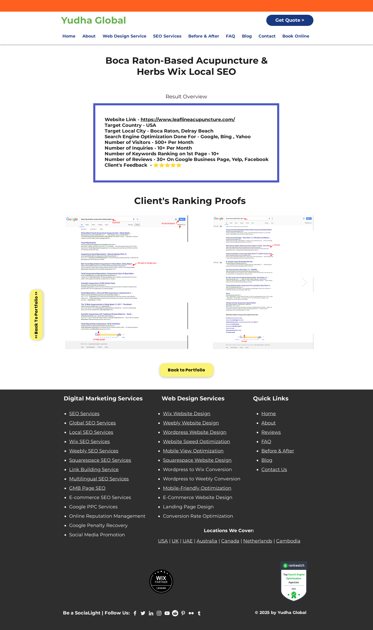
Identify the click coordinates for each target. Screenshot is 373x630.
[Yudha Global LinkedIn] (151, 613)
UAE (188, 541)
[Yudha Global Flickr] (191, 613)
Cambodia (288, 541)
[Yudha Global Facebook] (135, 613)
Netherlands (257, 541)
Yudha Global (93, 20)
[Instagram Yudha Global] (159, 613)
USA (163, 541)
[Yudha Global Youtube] (167, 613)
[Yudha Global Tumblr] (199, 613)
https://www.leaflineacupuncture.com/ (188, 119)
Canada (230, 541)
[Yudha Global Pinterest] (183, 613)
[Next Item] (304, 282)
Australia (207, 541)
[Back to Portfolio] (186, 370)
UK (175, 541)
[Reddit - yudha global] (175, 613)
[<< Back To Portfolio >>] (36, 315)
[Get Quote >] (289, 20)
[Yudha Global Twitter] (143, 613)
